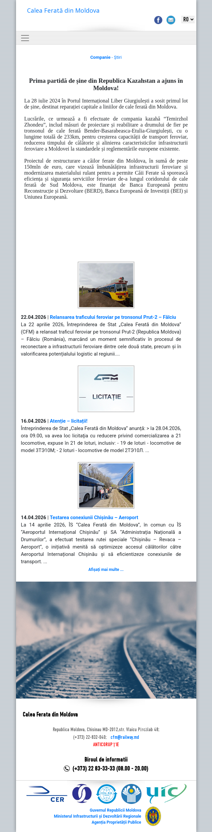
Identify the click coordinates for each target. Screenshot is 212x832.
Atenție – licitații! (68, 421)
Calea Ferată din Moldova (63, 10)
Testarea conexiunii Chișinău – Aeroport (94, 517)
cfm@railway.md (125, 737)
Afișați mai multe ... (106, 569)
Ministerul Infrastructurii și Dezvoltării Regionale (97, 816)
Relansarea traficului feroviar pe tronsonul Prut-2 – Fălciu (113, 317)
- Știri (106, 57)
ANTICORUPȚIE (106, 745)
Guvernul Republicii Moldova (115, 810)
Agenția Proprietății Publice (116, 822)
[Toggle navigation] (25, 38)
